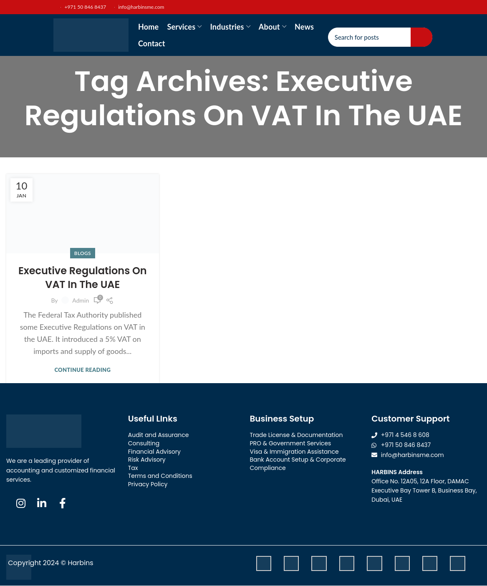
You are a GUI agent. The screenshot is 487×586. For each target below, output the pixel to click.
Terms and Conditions (160, 476)
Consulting (143, 443)
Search (421, 37)
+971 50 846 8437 (78, 7)
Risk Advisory (147, 459)
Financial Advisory (154, 451)
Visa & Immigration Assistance (294, 451)
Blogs (82, 253)
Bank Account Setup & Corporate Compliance (298, 463)
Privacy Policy (148, 484)
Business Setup (282, 418)
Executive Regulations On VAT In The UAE (82, 278)
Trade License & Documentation (296, 435)
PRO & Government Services (290, 443)
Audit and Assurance (158, 435)
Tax (133, 468)
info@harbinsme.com (139, 7)
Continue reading (82, 370)
